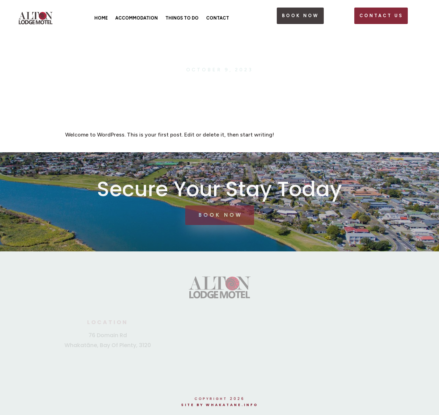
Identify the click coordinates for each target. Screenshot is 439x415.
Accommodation (136, 18)
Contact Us (381, 15)
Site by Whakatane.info (219, 404)
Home (101, 18)
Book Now (220, 215)
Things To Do (182, 18)
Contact (217, 18)
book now (300, 15)
